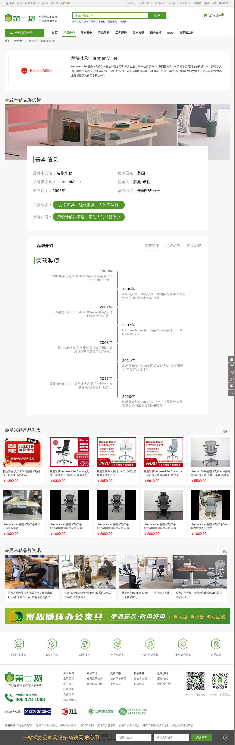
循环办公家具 (68, 725)
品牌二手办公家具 (46, 725)
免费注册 (65, 3)
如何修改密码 (95, 683)
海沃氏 (123, 21)
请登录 (54, 3)
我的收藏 (158, 3)
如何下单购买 (118, 678)
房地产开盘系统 (106, 725)
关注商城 (184, 3)
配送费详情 (164, 683)
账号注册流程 (95, 678)
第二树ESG (70, 699)
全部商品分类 (21, 32)
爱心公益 (68, 683)
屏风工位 (76, 21)
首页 (7, 40)
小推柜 (101, 21)
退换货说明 (140, 678)
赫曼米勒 (112, 21)
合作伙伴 (68, 694)
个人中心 (130, 3)
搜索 (157, 15)
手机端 (172, 3)
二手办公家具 (25, 725)
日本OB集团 (86, 725)
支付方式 (115, 683)
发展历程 (68, 678)
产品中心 (19, 40)
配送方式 (162, 678)
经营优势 (68, 689)
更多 (225, 431)
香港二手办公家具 (129, 725)
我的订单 (144, 3)
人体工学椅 (90, 21)
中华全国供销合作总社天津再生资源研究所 (168, 725)
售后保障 (139, 683)
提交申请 (201, 737)
